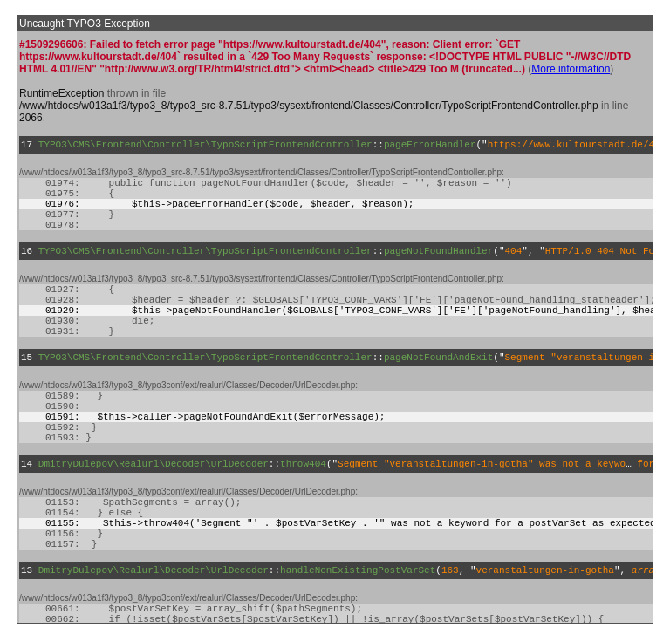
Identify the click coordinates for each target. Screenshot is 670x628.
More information (570, 69)
